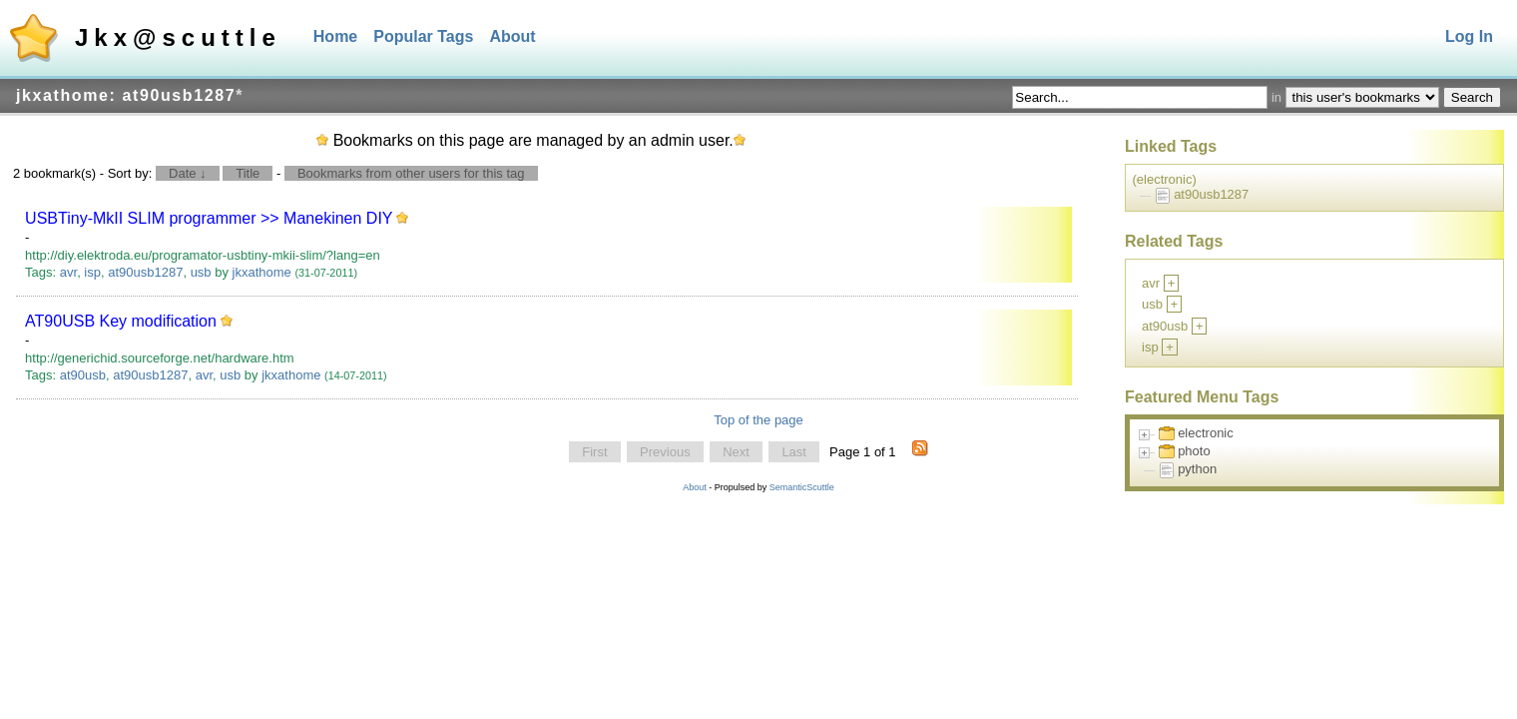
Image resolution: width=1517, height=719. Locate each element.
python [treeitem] (1197, 468)
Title (247, 173)
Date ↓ (188, 173)
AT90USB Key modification (121, 321)
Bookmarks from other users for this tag (411, 173)
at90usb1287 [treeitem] (1211, 194)
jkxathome (262, 272)
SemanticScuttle (801, 487)
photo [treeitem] (1194, 450)
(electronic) (1165, 179)
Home (335, 36)
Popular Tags (423, 36)
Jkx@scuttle (178, 37)
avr (68, 272)
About (512, 36)
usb (201, 272)
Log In (1469, 36)
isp (92, 272)
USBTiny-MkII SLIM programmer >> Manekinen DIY (208, 218)
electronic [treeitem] (1206, 432)
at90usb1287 (145, 272)
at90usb (83, 374)
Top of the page (758, 419)
